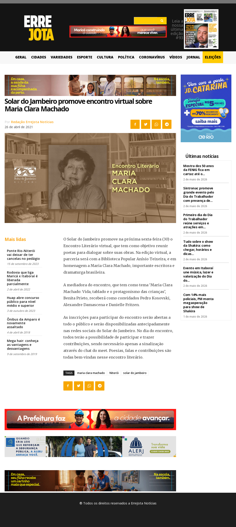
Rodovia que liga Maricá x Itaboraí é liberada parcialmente (22, 278)
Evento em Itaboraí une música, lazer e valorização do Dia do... (198, 270)
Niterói (114, 373)
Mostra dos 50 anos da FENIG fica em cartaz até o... (198, 169)
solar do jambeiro (135, 373)
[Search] (162, 20)
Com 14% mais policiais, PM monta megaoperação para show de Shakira (198, 298)
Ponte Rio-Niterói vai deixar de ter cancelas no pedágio (23, 255)
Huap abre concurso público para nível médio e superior (23, 301)
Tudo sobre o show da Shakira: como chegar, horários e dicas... (198, 244)
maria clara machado (91, 373)
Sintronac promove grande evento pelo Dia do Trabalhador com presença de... (198, 193)
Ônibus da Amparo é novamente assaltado (23, 323)
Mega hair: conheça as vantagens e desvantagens (22, 345)
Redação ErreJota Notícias (32, 122)
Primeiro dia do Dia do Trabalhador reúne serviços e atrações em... (197, 219)
